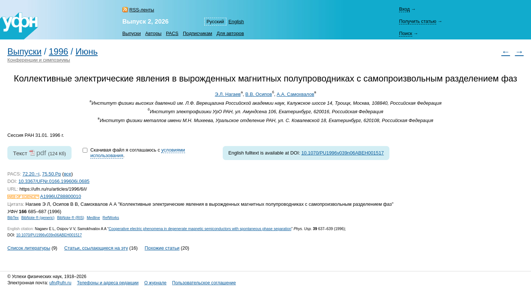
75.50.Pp (51, 174)
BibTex (13, 218)
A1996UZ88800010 (60, 196)
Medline (93, 218)
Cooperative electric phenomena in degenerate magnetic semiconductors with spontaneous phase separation (199, 229)
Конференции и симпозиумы (38, 60)
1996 (58, 51)
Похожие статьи (162, 248)
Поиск (405, 33)
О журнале (155, 282)
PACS (172, 33)
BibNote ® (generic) (38, 218)
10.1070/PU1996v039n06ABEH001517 (342, 153)
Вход (404, 9)
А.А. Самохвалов (295, 94)
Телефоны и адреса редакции (108, 282)
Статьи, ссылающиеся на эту (96, 248)
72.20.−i (30, 174)
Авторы (153, 33)
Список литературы (28, 248)
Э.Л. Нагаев (228, 94)
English (236, 21)
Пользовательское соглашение (204, 282)
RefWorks (111, 218)
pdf (41, 153)
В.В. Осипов (258, 94)
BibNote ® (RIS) (70, 218)
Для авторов (230, 33)
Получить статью (417, 21)
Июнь (87, 51)
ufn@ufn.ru (60, 282)
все (67, 174)
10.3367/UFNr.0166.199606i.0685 (54, 181)
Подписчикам (197, 33)
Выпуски (131, 33)
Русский (215, 21)
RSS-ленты (141, 10)
